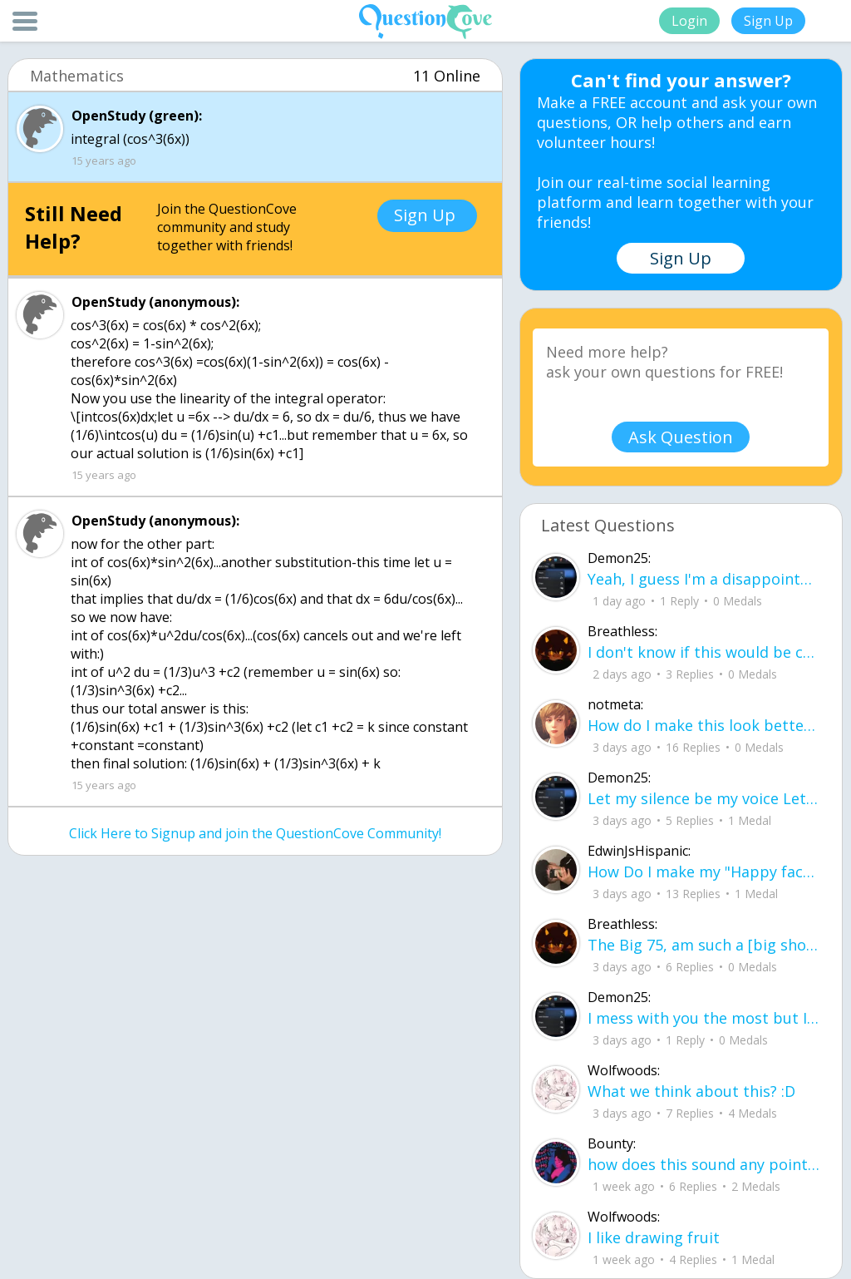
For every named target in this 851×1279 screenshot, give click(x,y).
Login (689, 21)
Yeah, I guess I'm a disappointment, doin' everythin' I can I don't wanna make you (704, 579)
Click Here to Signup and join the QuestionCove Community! (255, 833)
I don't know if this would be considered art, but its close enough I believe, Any (704, 652)
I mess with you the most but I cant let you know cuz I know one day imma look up (704, 1018)
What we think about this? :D (691, 1091)
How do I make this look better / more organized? (704, 725)
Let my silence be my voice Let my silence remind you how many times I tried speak (704, 798)
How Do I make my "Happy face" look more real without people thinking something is (704, 871)
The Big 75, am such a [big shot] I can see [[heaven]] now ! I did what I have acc (704, 945)
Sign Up (768, 21)
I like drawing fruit (654, 1237)
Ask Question (680, 437)
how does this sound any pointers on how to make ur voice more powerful (704, 1164)
